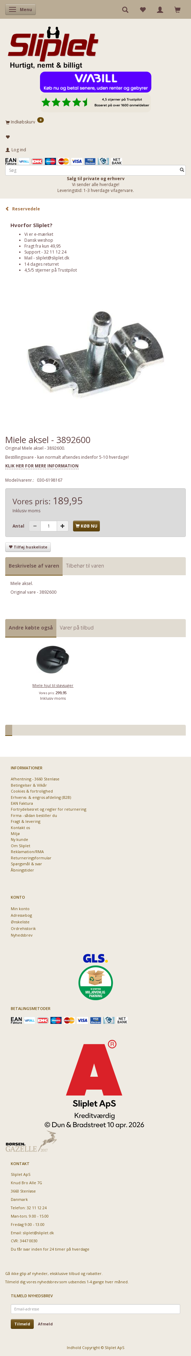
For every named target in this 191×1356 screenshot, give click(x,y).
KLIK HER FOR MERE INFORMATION (42, 466)
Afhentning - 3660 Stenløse (35, 778)
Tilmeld (22, 1323)
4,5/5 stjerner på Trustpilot (50, 270)
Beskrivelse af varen (34, 565)
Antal (19, 526)
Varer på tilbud (77, 627)
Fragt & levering (25, 821)
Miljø (15, 833)
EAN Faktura (22, 803)
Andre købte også (31, 627)
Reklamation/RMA (27, 851)
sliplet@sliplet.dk (52, 258)
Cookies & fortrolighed (32, 791)
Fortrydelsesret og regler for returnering (48, 809)
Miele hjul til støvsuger (52, 685)
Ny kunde (19, 839)
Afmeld (45, 1323)
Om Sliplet (20, 845)
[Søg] (182, 170)
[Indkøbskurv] (95, 121)
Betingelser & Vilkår (29, 785)
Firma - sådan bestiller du (34, 815)
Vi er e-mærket (38, 234)
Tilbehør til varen (85, 565)
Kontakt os (20, 827)
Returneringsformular (31, 857)
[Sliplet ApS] (53, 45)
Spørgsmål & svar (26, 863)
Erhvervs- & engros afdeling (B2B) (41, 797)
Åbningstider (22, 870)
